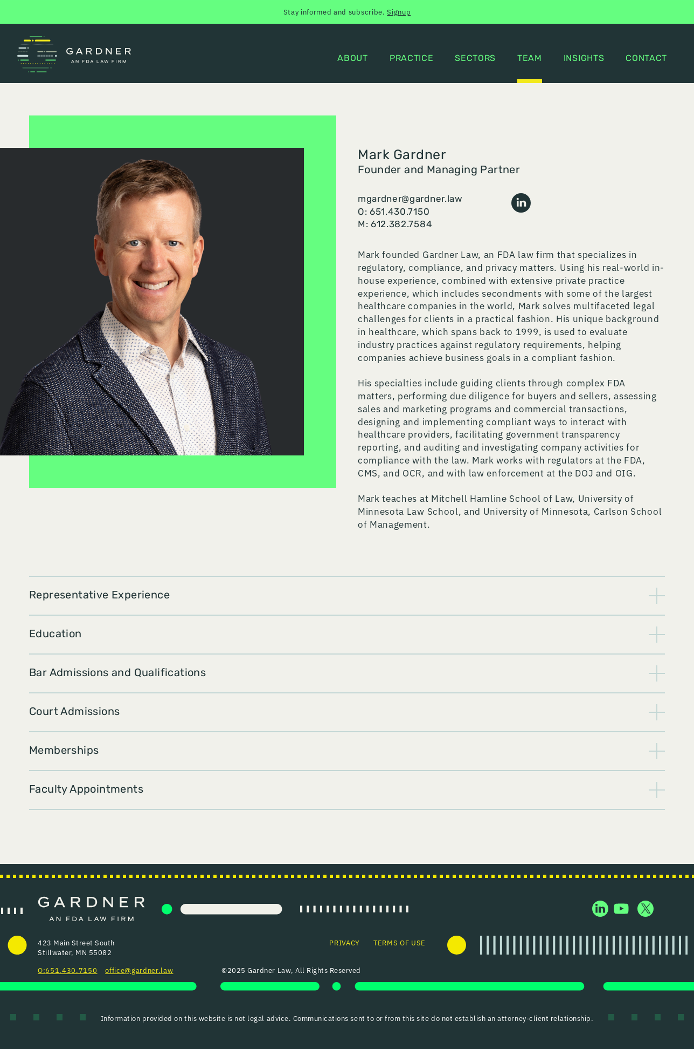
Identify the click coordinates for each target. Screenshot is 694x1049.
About (352, 59)
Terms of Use (399, 942)
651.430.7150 (71, 970)
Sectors (475, 59)
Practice (411, 59)
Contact (646, 59)
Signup (399, 11)
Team (529, 59)
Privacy (344, 942)
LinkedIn (521, 203)
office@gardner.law (139, 970)
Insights (584, 59)
